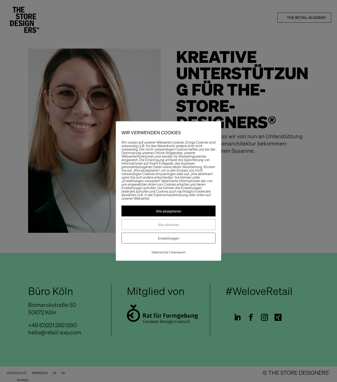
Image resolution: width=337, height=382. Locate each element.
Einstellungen (168, 238)
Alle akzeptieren (168, 211)
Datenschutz (160, 252)
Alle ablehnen (168, 224)
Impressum (178, 252)
